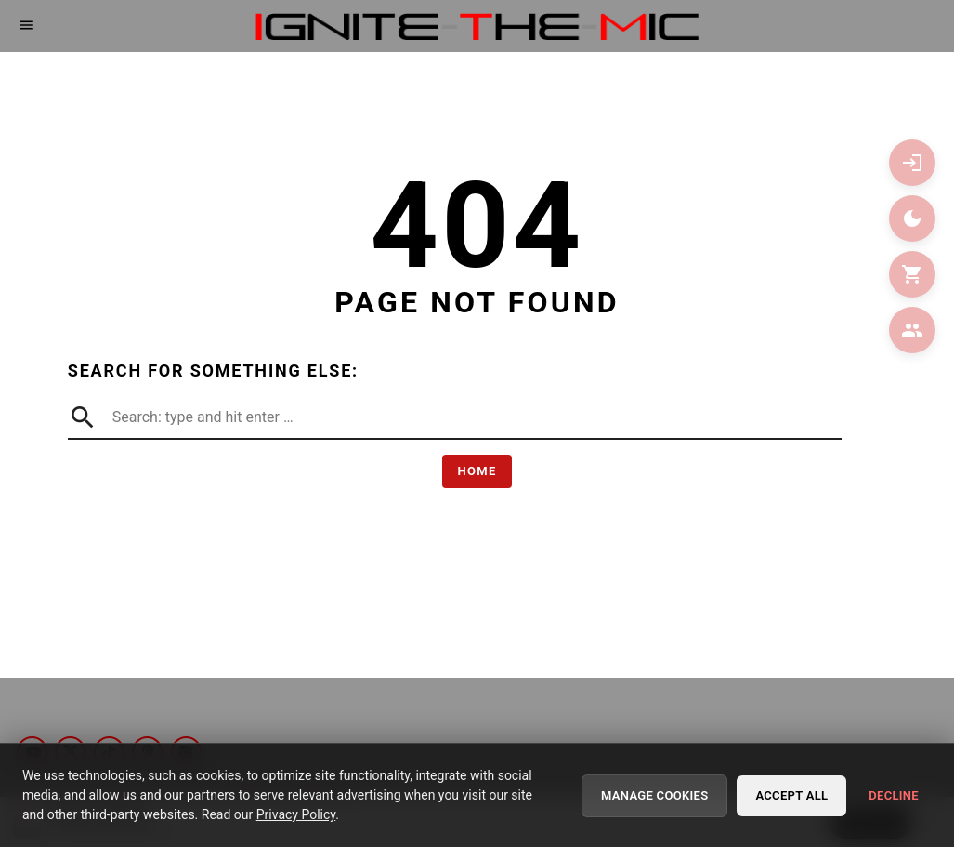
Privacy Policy (295, 816)
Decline (894, 797)
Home (476, 471)
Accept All (791, 797)
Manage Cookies (654, 797)
